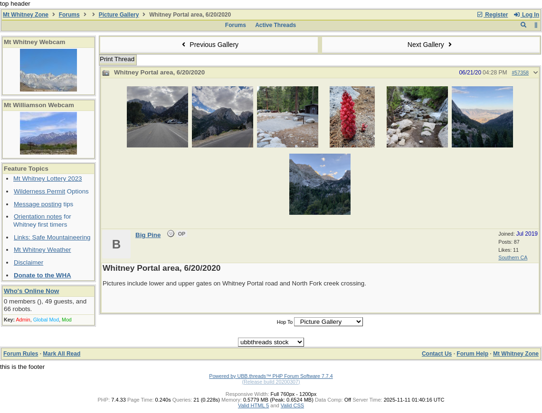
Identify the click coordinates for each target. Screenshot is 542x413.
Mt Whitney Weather (42, 249)
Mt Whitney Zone (25, 14)
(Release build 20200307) (271, 382)
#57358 (520, 72)
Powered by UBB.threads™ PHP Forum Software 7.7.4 (271, 376)
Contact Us (437, 353)
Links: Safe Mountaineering (52, 237)
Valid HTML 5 (253, 405)
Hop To (285, 322)
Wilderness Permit (39, 191)
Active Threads (275, 25)
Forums (69, 14)
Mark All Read (61, 353)
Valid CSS (292, 405)
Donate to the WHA (42, 275)
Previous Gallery (209, 44)
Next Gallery (431, 44)
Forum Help (472, 353)
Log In (526, 14)
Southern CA (512, 257)
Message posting (38, 204)
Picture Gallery (119, 14)
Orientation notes (38, 216)
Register (492, 14)
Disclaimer (28, 262)
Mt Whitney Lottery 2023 (47, 178)
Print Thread (117, 59)
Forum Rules (20, 353)
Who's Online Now (31, 290)
